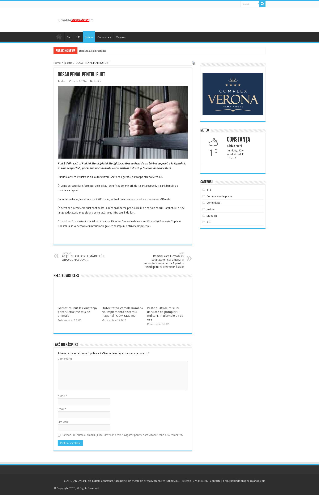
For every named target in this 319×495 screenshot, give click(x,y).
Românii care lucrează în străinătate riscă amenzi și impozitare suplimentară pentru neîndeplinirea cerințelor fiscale (162, 260)
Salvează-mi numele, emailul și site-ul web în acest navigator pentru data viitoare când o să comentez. (122, 434)
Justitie (89, 37)
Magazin (121, 37)
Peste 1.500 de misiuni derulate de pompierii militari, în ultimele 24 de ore (165, 313)
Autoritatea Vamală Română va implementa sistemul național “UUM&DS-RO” (122, 312)
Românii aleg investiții (91, 50)
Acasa (59, 36)
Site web (63, 421)
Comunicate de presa (219, 196)
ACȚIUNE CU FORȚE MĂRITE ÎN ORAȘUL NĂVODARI (83, 256)
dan (63, 81)
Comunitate (104, 37)
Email (62, 408)
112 (78, 37)
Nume (62, 395)
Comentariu (65, 358)
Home (57, 62)
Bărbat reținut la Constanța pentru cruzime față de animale (77, 312)
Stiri (69, 37)
